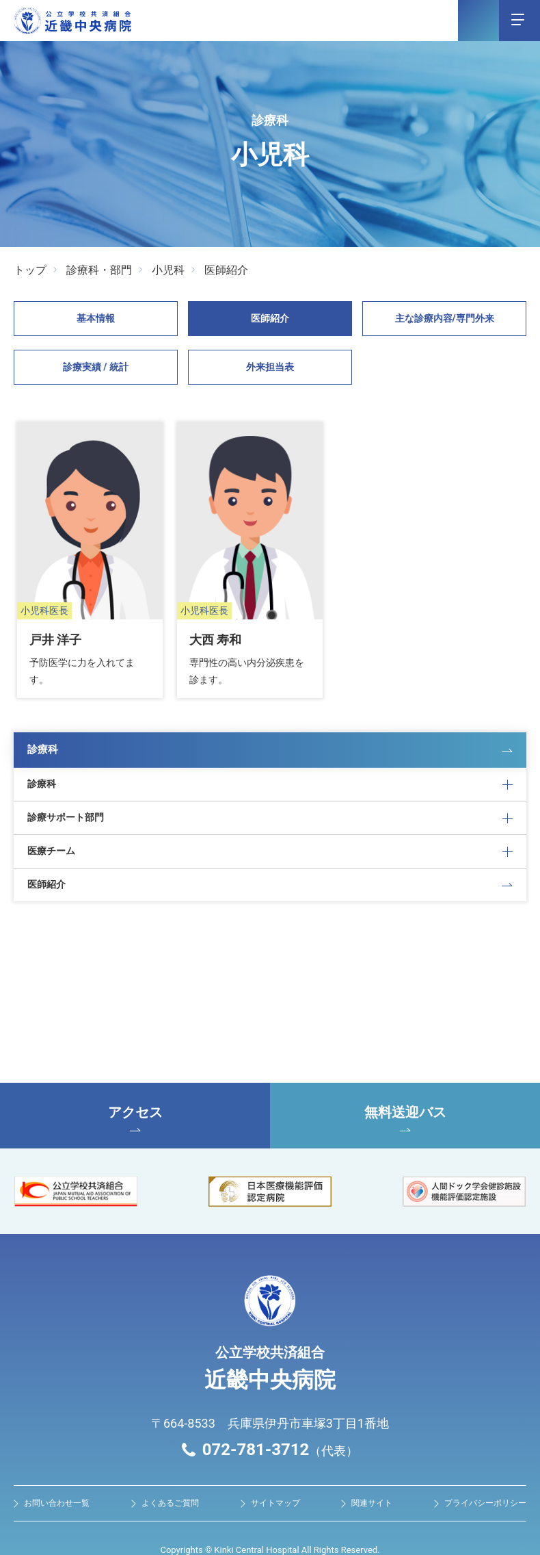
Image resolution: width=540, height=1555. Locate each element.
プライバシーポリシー (485, 1472)
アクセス (135, 1087)
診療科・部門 (99, 270)
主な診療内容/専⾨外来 (444, 318)
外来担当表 (270, 366)
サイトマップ (275, 1472)
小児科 (168, 270)
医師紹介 (226, 270)
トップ (30, 270)
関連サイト (371, 1472)
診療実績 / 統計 (96, 366)
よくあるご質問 (170, 1472)
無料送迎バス (405, 1087)
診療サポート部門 (65, 784)
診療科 (43, 714)
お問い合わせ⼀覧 (57, 1472)
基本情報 (96, 318)
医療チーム (51, 819)
